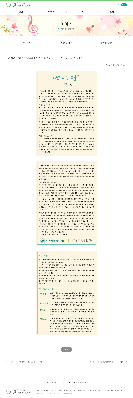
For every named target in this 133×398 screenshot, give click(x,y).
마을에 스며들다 (66, 43)
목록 (66, 349)
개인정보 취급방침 (53, 382)
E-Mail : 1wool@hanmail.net (87, 390)
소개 (21, 12)
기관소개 (83, 382)
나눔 (82, 12)
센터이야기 (26, 43)
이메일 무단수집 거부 (70, 382)
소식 (112, 12)
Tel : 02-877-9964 (103, 390)
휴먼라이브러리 (106, 43)
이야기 (51, 12)
